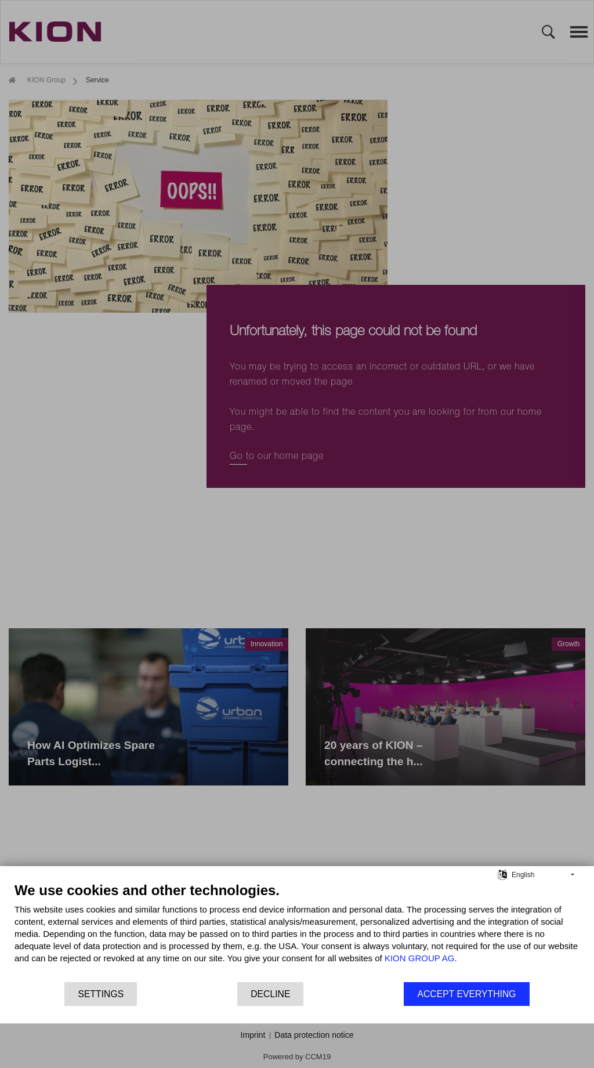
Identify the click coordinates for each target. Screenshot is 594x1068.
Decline (270, 994)
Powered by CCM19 (297, 1056)
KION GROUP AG (420, 958)
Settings (101, 994)
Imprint (253, 1035)
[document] (297, 931)
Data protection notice (313, 1035)
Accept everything (466, 994)
